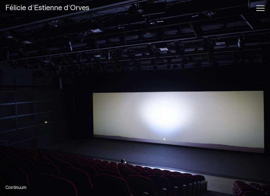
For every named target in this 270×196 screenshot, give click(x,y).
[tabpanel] (135, 98)
